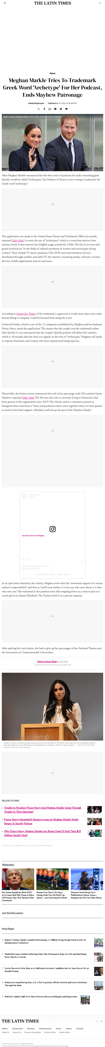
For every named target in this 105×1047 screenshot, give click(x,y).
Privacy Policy (50, 1032)
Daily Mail (18, 240)
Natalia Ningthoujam (36, 103)
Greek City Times (26, 314)
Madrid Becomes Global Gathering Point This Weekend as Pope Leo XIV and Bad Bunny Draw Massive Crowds (46, 955)
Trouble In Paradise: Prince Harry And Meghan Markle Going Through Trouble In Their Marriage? (42, 810)
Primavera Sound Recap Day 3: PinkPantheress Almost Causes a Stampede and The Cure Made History (86, 895)
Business (31, 1029)
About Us (5, 1032)
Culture (69, 1029)
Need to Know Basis (47, 661)
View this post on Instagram (33, 536)
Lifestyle (79, 1029)
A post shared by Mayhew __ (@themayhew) (52, 574)
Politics (5, 1029)
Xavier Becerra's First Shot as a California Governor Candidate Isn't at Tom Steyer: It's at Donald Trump (47, 970)
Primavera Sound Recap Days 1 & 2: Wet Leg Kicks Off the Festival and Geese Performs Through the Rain (46, 984)
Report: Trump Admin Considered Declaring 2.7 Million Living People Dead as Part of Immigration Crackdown (45, 941)
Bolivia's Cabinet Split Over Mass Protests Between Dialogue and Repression (41, 996)
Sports (58, 1029)
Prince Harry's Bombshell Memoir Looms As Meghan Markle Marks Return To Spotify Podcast (41, 821)
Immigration (17, 1029)
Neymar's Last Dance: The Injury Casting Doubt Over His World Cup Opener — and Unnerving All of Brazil (51, 895)
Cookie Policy (64, 1032)
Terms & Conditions (33, 1032)
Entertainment (45, 1029)
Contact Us (16, 1032)
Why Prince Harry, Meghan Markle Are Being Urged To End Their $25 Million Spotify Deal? (42, 833)
